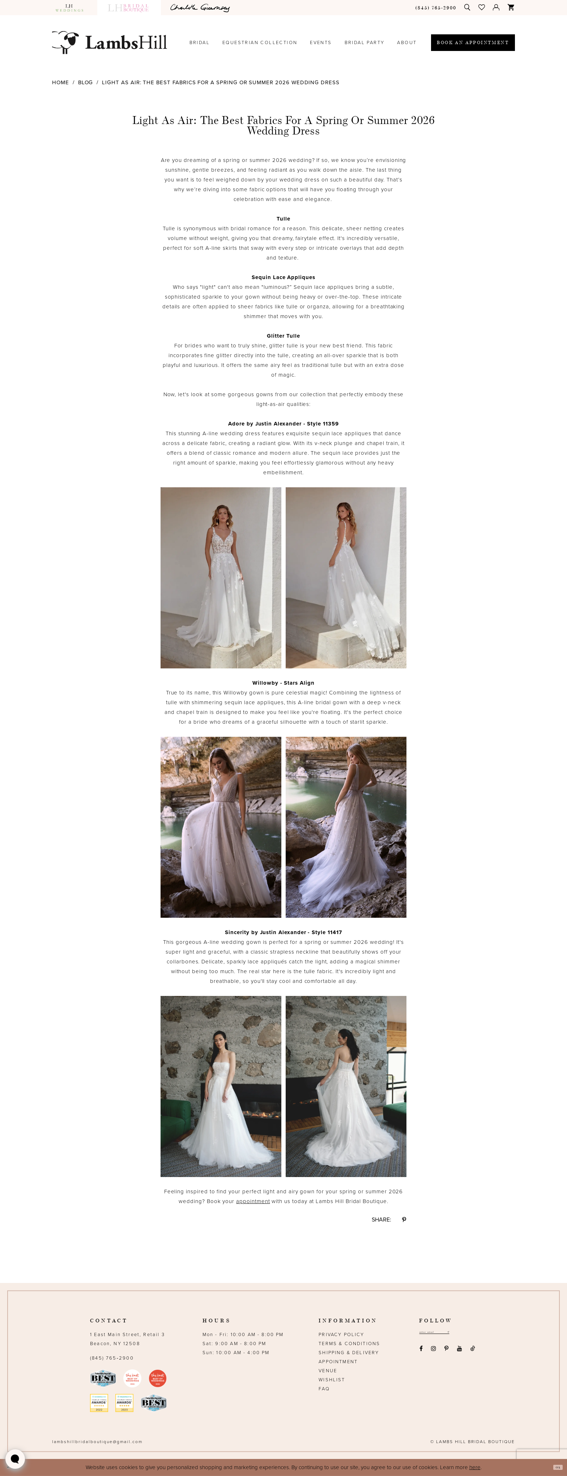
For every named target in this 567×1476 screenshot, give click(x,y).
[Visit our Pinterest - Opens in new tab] (446, 1351)
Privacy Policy (341, 1335)
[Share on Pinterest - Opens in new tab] (404, 1219)
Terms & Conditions (349, 1344)
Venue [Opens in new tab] (328, 1371)
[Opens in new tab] (201, 7)
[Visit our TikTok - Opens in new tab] (472, 1351)
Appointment (338, 1362)
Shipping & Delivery (349, 1353)
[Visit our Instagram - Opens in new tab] (433, 1351)
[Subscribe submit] (471, 1333)
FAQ (324, 1389)
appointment (253, 1201)
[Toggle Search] (467, 7)
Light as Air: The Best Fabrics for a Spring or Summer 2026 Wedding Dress (221, 82)
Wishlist (332, 1380)
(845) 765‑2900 (112, 1358)
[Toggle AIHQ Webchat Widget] (15, 1459)
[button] (482, 7)
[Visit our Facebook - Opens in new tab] (421, 1351)
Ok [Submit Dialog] (554, 1467)
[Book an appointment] (473, 42)
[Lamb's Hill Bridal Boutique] (109, 42)
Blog (85, 82)
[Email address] (446, 1333)
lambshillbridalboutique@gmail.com (97, 1441)
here (475, 1467)
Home (60, 82)
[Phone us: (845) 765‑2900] (436, 7)
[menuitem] (72, 7)
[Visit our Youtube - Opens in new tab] (459, 1351)
